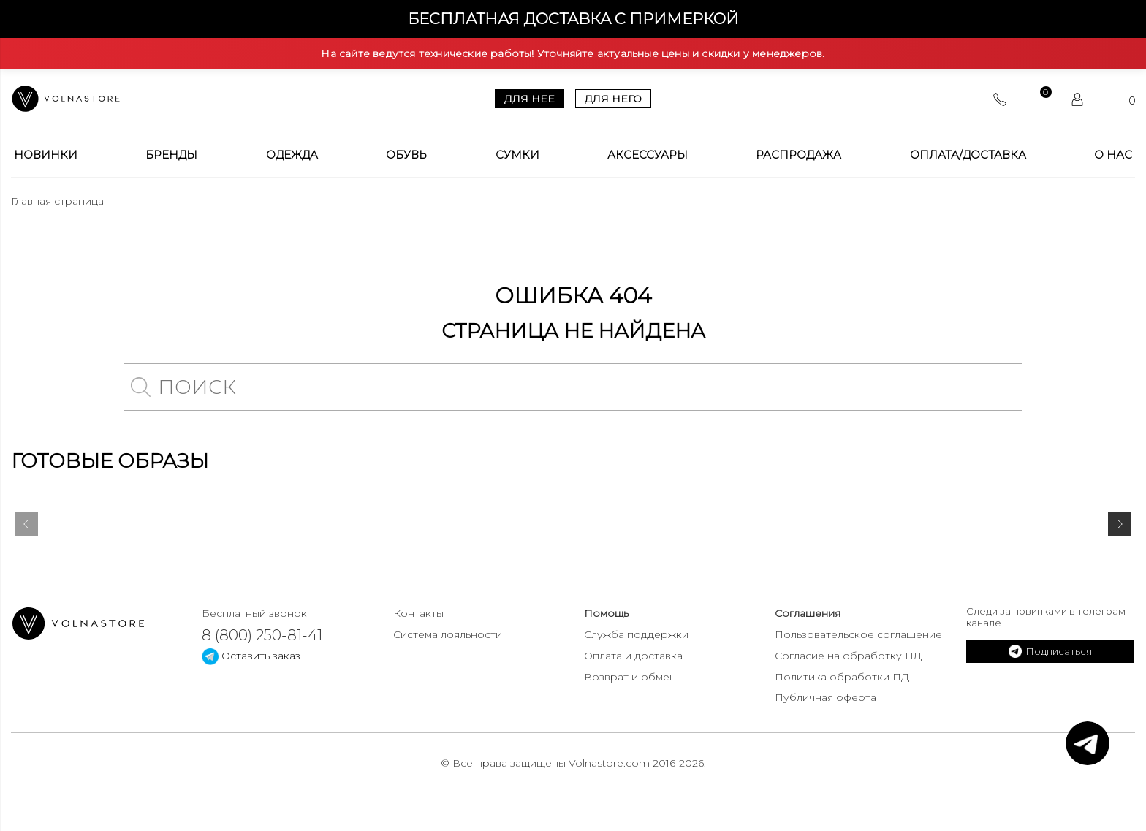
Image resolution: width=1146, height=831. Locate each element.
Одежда (292, 155)
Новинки (45, 155)
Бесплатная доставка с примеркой (573, 19)
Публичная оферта (825, 697)
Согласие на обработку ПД (848, 655)
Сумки (517, 155)
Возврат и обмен (630, 676)
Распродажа (798, 155)
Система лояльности (447, 634)
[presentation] (26, 527)
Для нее (529, 98)
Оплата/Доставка (968, 155)
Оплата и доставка (633, 655)
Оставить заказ (251, 655)
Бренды (171, 155)
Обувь (406, 155)
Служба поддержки (636, 634)
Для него (613, 98)
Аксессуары (647, 155)
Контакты (418, 613)
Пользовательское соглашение (858, 634)
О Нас (1113, 155)
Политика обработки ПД (842, 676)
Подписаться (1050, 651)
